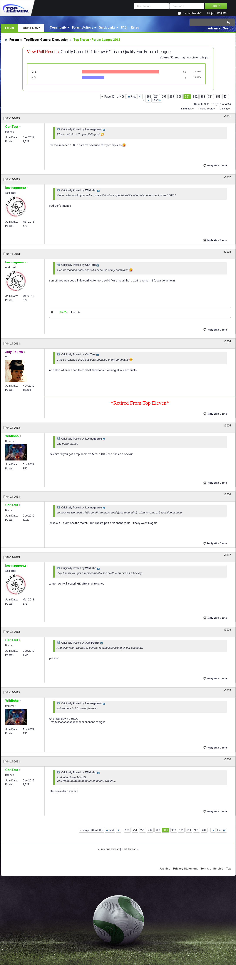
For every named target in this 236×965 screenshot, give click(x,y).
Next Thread (129, 849)
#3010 (227, 759)
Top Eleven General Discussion (46, 39)
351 (218, 96)
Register (222, 13)
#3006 (227, 494)
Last (156, 100)
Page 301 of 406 (114, 96)
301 (187, 96)
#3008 (227, 629)
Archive (165, 868)
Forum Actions (82, 27)
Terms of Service (212, 868)
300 (179, 96)
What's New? (31, 27)
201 (149, 96)
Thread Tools (205, 108)
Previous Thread (110, 849)
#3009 (227, 690)
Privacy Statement (185, 868)
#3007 (227, 555)
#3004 (227, 341)
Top (228, 868)
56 (184, 71)
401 (225, 96)
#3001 (227, 116)
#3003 (227, 251)
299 (171, 96)
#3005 (227, 425)
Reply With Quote (215, 165)
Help (210, 13)
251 (156, 96)
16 (184, 77)
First (131, 96)
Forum (9, 27)
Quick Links (107, 27)
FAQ (124, 27)
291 (164, 96)
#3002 (227, 177)
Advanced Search (220, 28)
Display (224, 108)
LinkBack (186, 108)
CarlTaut (64, 312)
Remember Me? (192, 13)
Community (58, 27)
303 (203, 96)
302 (195, 96)
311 (210, 96)
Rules (135, 27)
